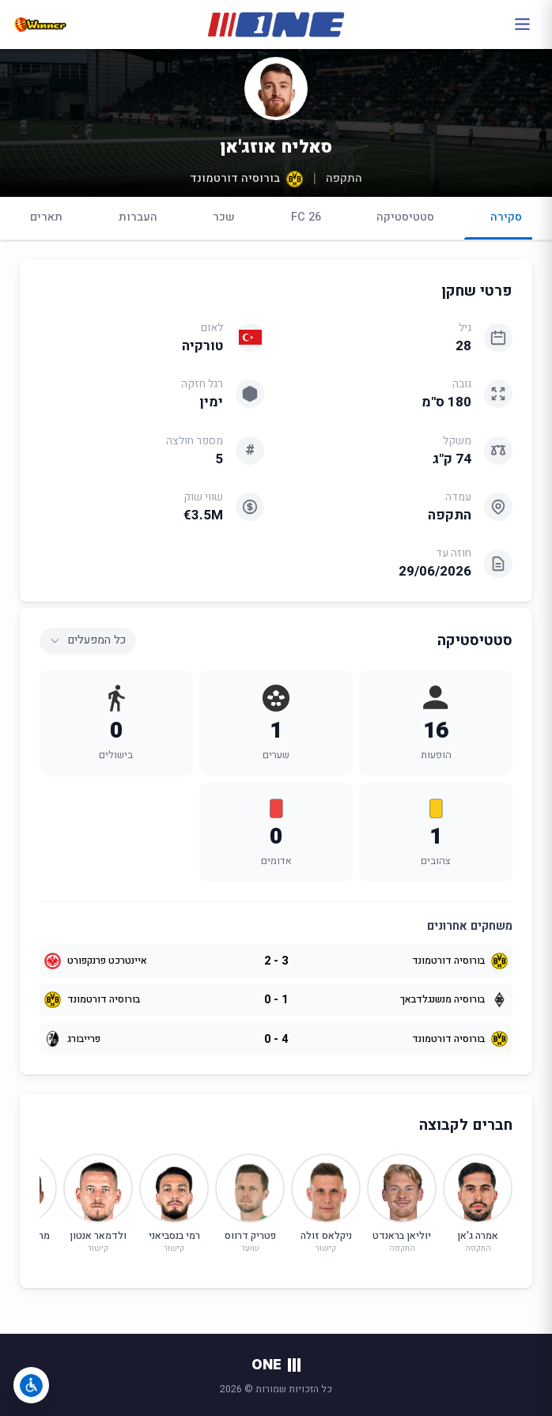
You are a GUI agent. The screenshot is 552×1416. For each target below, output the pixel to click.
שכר (224, 217)
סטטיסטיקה (405, 217)
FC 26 (306, 217)
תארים (46, 217)
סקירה (506, 224)
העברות (138, 217)
